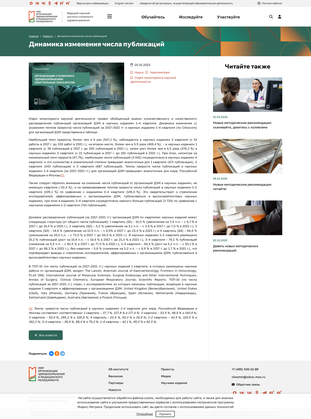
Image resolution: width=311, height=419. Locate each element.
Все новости (48, 335)
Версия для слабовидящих (93, 3)
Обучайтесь (153, 16)
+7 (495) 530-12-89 (245, 369)
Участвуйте (228, 16)
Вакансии (115, 376)
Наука (138, 72)
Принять (165, 414)
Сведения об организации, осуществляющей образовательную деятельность (186, 3)
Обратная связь (246, 384)
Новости (48, 36)
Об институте (118, 369)
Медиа (166, 376)
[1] (62, 175)
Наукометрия (159, 72)
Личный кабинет (272, 3)
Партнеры (115, 383)
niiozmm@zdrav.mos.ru (248, 377)
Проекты (167, 369)
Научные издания (174, 383)
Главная (33, 36)
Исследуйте (191, 16)
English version (124, 3)
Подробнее (144, 414)
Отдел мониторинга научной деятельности (153, 79)
